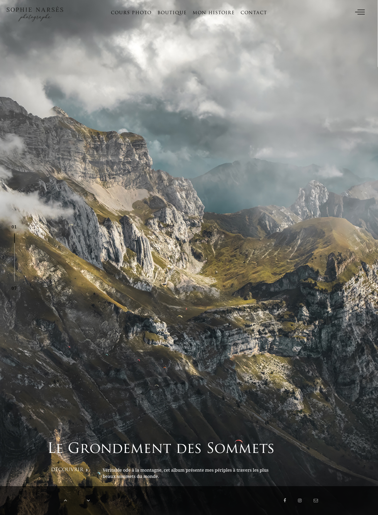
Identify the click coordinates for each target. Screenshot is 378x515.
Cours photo (131, 13)
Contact (254, 13)
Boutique (172, 13)
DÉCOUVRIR (67, 470)
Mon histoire (214, 13)
